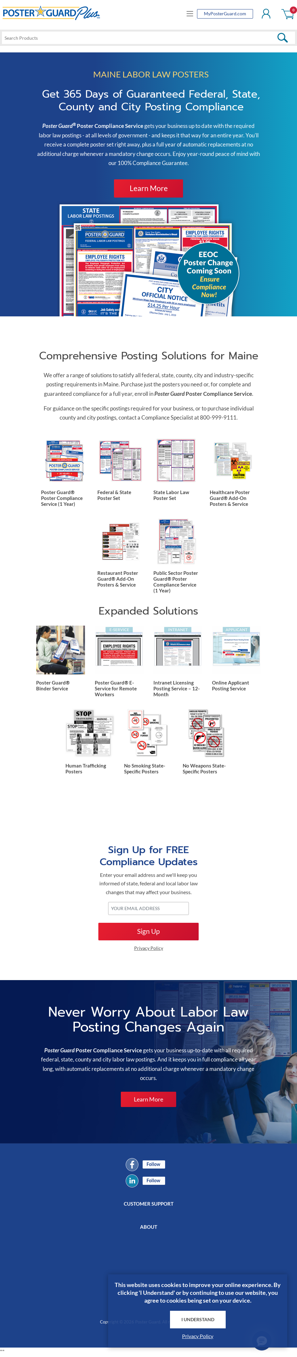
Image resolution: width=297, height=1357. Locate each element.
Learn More (149, 188)
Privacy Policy (197, 1336)
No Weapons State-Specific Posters (204, 769)
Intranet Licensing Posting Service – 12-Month (176, 689)
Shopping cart (288, 14)
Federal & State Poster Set (114, 495)
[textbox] (148, 38)
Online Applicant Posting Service (230, 686)
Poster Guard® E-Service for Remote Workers (116, 689)
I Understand (197, 1319)
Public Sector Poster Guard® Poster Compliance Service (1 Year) (175, 581)
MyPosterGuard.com (225, 13)
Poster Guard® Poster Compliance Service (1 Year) (62, 498)
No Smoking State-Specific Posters (144, 769)
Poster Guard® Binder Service (53, 686)
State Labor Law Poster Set (171, 495)
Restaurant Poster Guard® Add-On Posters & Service (117, 579)
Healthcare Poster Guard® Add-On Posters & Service (230, 498)
